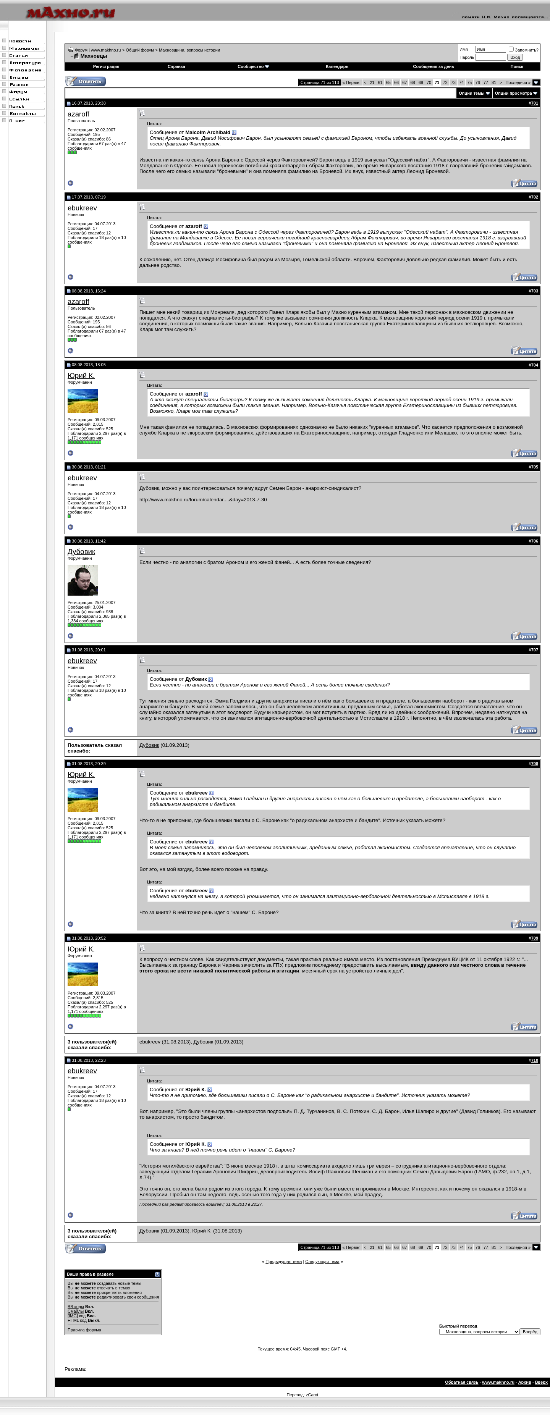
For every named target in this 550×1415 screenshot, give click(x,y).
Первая (352, 82)
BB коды (76, 1306)
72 (445, 82)
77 (486, 82)
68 (412, 82)
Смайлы (76, 1311)
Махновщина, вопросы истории (189, 50)
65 (388, 82)
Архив (524, 1382)
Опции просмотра (513, 93)
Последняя (518, 82)
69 (421, 82)
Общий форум (140, 50)
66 (396, 82)
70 (429, 82)
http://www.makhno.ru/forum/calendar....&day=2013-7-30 (203, 499)
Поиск (517, 66)
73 (453, 82)
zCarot (312, 1394)
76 (477, 82)
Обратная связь (461, 1382)
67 (404, 82)
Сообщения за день (433, 66)
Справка (176, 66)
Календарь (337, 66)
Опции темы (471, 93)
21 (372, 82)
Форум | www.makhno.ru (98, 50)
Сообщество (253, 66)
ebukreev (82, 208)
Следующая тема (322, 1261)
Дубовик (81, 552)
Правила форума (84, 1330)
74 (461, 82)
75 (469, 82)
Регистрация (106, 66)
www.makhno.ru (498, 1382)
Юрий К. (81, 376)
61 (380, 82)
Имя (463, 49)
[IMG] (73, 1315)
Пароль (466, 57)
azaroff (78, 114)
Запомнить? (524, 50)
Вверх (541, 1382)
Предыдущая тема (283, 1261)
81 (494, 82)
